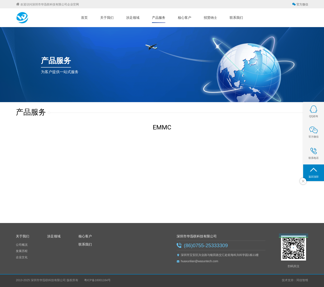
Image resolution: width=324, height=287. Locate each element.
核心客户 (85, 236)
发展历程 (22, 251)
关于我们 (22, 236)
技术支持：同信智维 (295, 280)
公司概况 (22, 244)
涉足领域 (54, 236)
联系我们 (85, 244)
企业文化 (22, 257)
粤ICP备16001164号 (97, 280)
